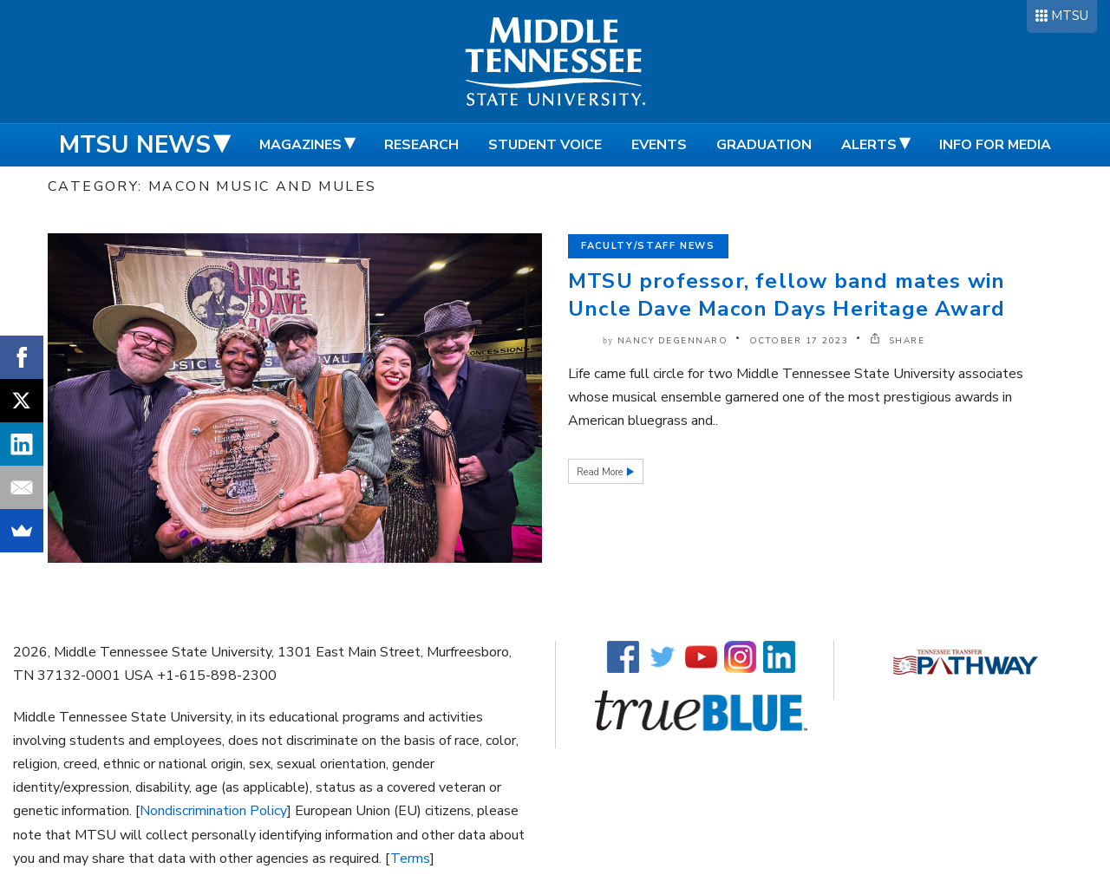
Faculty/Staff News (648, 245)
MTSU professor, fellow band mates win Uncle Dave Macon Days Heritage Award (786, 295)
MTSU (1069, 15)
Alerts (869, 144)
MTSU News (135, 144)
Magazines (300, 144)
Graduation (764, 144)
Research (421, 144)
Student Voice (545, 144)
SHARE (897, 341)
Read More (601, 472)
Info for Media (995, 144)
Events (659, 144)
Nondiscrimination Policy (213, 810)
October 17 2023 (799, 341)
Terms (410, 858)
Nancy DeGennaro (672, 341)
